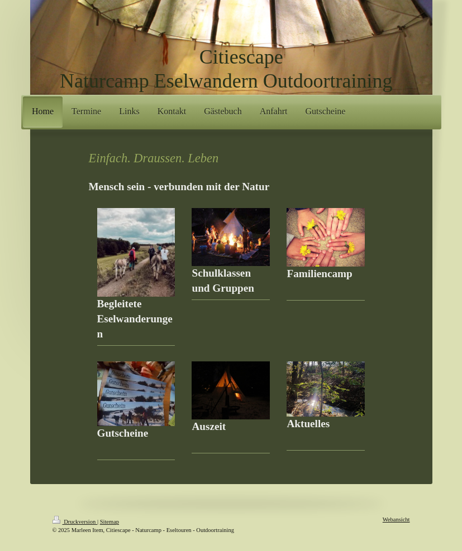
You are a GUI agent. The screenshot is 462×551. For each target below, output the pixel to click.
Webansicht (396, 519)
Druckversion (75, 522)
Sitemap (109, 522)
